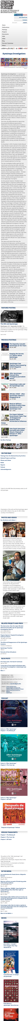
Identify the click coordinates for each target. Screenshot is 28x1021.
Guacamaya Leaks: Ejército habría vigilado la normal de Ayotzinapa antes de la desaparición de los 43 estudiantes (14, 906)
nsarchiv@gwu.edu (15, 683)
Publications (5, 27)
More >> (3, 670)
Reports (3, 465)
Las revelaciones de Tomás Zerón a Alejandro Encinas (13, 875)
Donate (25, 15)
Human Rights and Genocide (13, 687)
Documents (5, 34)
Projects (4, 32)
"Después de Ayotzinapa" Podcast (10, 827)
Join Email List (23, 17)
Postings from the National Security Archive (13, 456)
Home (3, 25)
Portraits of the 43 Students (8, 652)
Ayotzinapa (9, 692)
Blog (3, 41)
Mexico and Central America (13, 690)
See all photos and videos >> (9, 520)
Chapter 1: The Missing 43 (8, 730)
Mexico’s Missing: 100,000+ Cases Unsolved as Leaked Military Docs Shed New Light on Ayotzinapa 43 (13, 890)
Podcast (3, 467)
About (4, 45)
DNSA (3, 38)
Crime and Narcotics (11, 686)
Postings (4, 29)
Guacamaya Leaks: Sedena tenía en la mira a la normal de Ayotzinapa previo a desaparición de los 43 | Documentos (14, 898)
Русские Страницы (7, 43)
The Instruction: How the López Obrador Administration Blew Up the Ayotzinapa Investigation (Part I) (12, 627)
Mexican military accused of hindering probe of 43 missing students (13, 882)
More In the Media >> (7, 913)
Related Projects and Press (8, 458)
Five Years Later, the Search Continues (11, 661)
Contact (25, 20)
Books (2, 462)
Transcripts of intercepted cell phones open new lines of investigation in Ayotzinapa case (13, 666)
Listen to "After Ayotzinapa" (9, 729)
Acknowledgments (6, 469)
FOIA (3, 36)
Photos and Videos (6, 460)
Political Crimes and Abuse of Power (15, 689)
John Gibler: (10, 945)
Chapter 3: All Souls (6, 799)
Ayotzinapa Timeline (6, 648)
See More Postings (6, 440)
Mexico (8, 691)
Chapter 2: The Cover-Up (7, 765)
